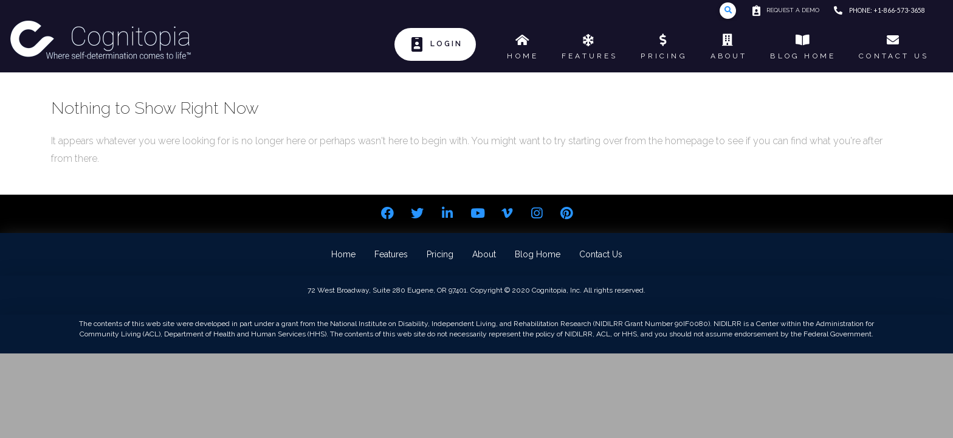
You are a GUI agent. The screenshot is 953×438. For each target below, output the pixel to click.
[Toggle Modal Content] (728, 10)
